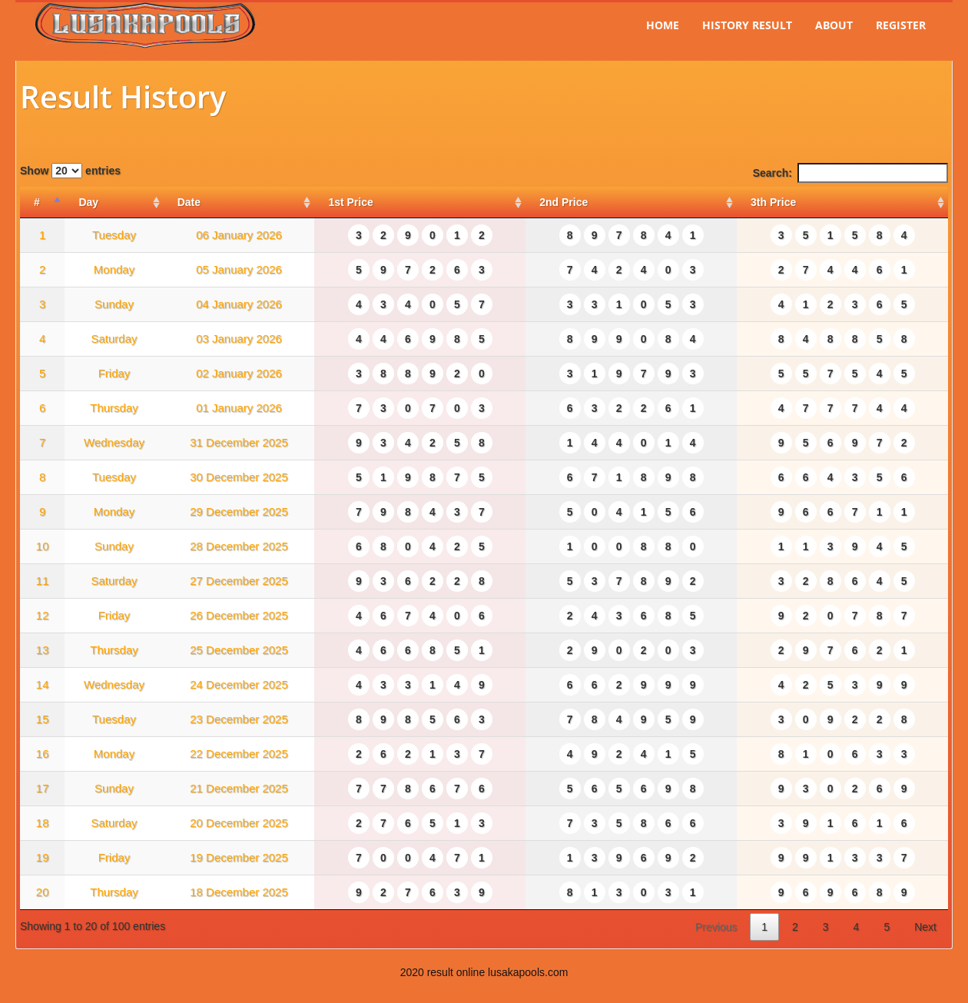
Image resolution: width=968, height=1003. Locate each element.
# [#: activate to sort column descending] (37, 202)
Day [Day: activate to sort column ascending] (88, 202)
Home (662, 25)
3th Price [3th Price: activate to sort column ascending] (773, 202)
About (834, 25)
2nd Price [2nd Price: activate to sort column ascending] (563, 202)
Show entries (70, 170)
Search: (850, 173)
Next (925, 927)
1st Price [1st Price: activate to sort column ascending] (350, 202)
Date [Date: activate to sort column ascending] (189, 202)
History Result (747, 25)
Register (901, 25)
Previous (716, 927)
